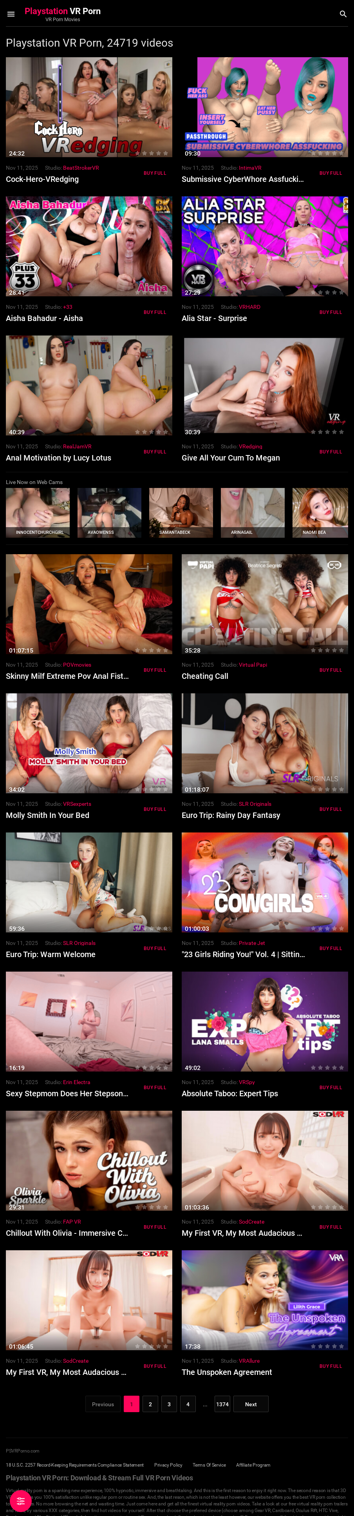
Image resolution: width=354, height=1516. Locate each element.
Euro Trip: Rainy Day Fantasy (231, 815)
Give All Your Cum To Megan (231, 457)
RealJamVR (77, 446)
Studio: (53, 168)
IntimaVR (250, 168)
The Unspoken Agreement (227, 1372)
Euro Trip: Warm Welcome (51, 954)
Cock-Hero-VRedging (42, 179)
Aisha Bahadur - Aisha (44, 318)
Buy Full (155, 173)
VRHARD (249, 307)
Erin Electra (76, 1082)
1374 (222, 1404)
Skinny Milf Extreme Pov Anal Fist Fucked (78, 676)
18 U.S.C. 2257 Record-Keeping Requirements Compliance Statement (75, 1465)
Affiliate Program (253, 1465)
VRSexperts (77, 804)
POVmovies (77, 665)
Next (251, 1404)
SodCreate (251, 1222)
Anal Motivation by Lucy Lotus (58, 457)
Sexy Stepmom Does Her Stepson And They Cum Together (107, 1093)
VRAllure (249, 1361)
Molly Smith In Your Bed (47, 815)
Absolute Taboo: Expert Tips (230, 1093)
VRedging (250, 446)
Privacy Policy (168, 1465)
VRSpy (247, 1082)
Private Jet (252, 943)
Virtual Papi (253, 665)
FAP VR (72, 1222)
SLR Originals (255, 804)
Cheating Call (205, 676)
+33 (67, 307)
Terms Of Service (209, 1465)
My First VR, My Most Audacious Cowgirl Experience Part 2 (108, 1372)
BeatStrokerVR (81, 168)
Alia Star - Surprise (214, 318)
